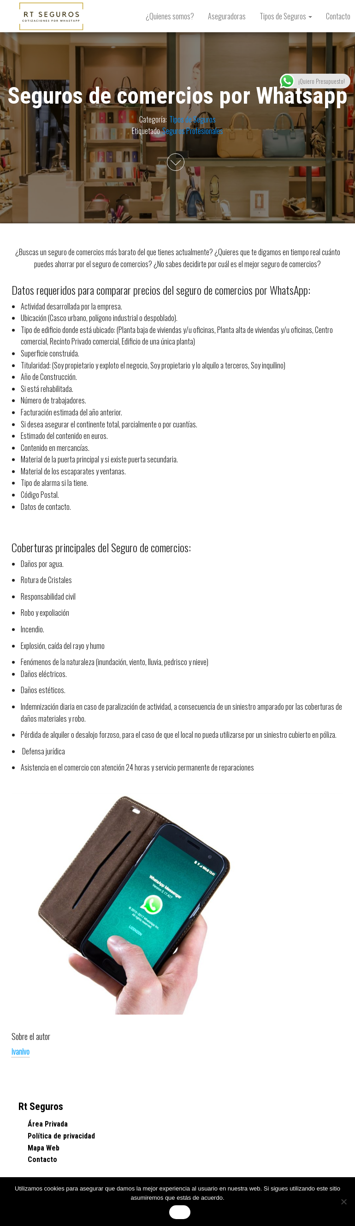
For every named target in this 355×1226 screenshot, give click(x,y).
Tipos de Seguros (286, 16)
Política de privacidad (61, 1136)
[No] (343, 1201)
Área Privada (48, 1124)
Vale (180, 1212)
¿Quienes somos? (170, 16)
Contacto (42, 1159)
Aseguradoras (227, 16)
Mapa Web (43, 1148)
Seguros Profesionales (192, 130)
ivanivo (21, 1051)
